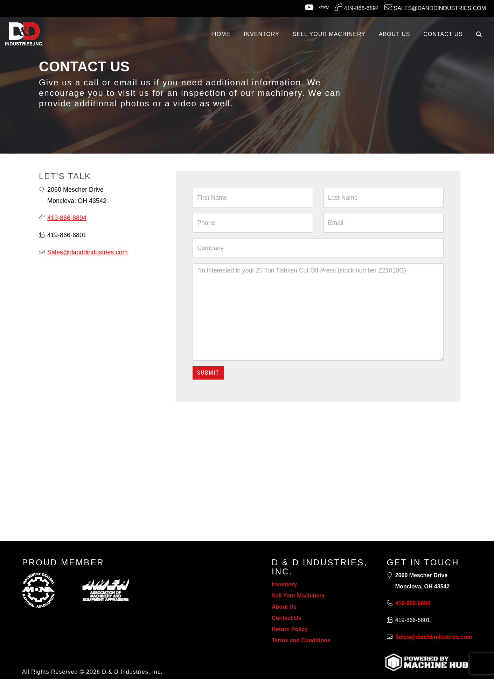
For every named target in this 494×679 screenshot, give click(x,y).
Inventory (284, 584)
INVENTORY (261, 34)
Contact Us (286, 618)
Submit (208, 372)
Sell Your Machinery (298, 596)
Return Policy (290, 629)
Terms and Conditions (301, 640)
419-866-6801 (66, 235)
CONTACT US (443, 34)
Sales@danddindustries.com (435, 7)
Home (221, 34)
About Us (284, 607)
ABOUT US (394, 34)
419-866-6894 (357, 7)
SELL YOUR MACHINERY (329, 34)
